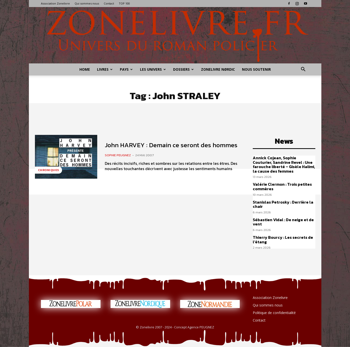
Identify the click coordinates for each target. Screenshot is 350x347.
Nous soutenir (256, 69)
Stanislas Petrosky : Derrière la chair (283, 204)
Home (84, 69)
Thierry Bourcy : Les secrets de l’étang (283, 239)
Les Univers (153, 69)
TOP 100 (124, 3)
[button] (303, 69)
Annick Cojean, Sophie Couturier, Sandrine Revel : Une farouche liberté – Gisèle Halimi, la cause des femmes (284, 164)
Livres (105, 69)
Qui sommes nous (87, 3)
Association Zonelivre (55, 3)
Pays (126, 69)
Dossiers (183, 69)
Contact (109, 3)
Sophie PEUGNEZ (118, 155)
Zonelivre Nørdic (218, 69)
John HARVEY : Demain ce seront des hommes (171, 145)
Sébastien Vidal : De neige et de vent (283, 222)
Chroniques (48, 170)
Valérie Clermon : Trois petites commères (282, 186)
